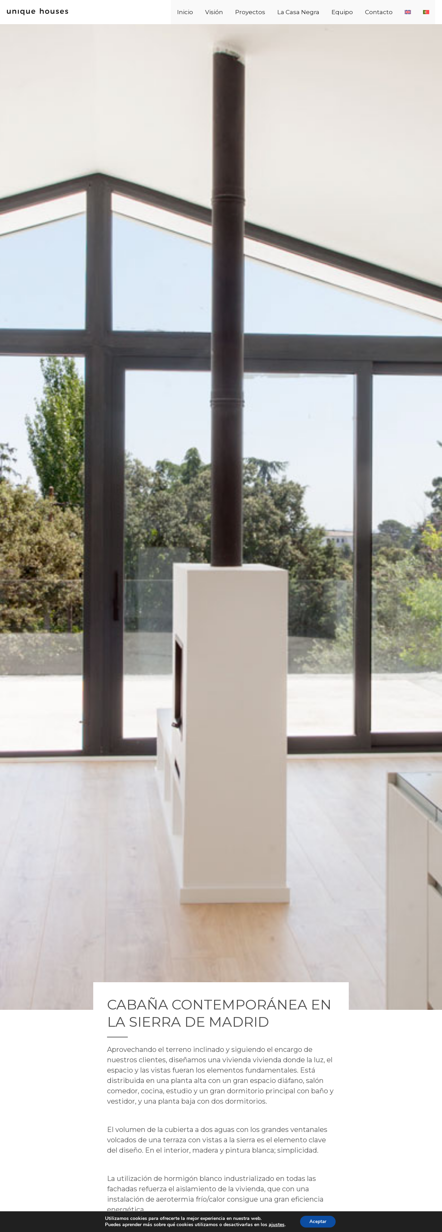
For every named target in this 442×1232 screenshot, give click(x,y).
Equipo (360, 12)
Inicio (224, 12)
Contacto (391, 12)
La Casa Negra (321, 12)
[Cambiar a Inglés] (415, 12)
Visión (248, 12)
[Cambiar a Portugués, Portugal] (428, 12)
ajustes (275, 1224)
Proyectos (278, 12)
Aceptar (318, 1221)
